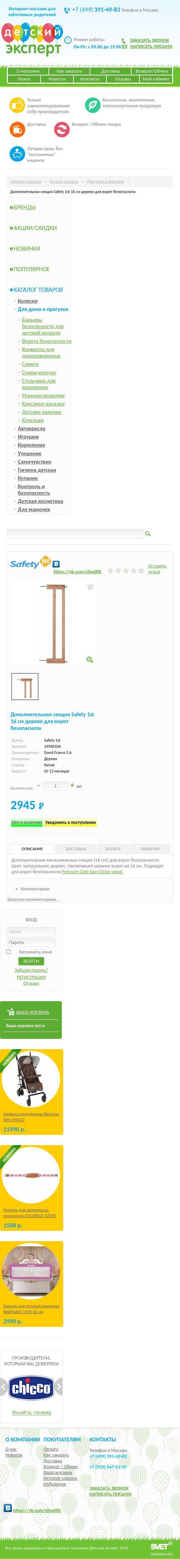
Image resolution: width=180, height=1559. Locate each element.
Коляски (27, 301)
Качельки (33, 420)
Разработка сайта (161, 1553)
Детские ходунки (41, 412)
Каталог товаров (64, 181)
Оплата (51, 1449)
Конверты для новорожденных (41, 352)
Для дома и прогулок (105, 181)
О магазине (28, 71)
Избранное (55, 1484)
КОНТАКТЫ (102, 1439)
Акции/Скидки (35, 228)
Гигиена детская (37, 470)
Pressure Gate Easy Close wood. (92, 872)
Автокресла (31, 428)
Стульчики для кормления (39, 384)
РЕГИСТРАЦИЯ (31, 977)
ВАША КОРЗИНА (32, 1012)
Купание (28, 478)
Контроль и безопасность (34, 489)
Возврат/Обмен (152, 71)
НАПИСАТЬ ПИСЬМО (110, 1494)
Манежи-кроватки (43, 395)
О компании (22, 1439)
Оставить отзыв (157, 569)
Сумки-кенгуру (39, 372)
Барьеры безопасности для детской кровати (43, 326)
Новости (56, 79)
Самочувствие (35, 461)
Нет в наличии (27, 822)
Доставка (110, 71)
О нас (11, 1449)
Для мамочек (34, 509)
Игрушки (28, 436)
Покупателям (62, 1439)
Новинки (27, 248)
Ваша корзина (58, 1472)
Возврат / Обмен (61, 1467)
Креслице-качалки (43, 403)
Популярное (32, 269)
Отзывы (123, 79)
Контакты (90, 79)
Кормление (31, 445)
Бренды (25, 207)
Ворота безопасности (46, 341)
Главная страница (25, 181)
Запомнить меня (35, 952)
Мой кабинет (156, 79)
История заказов (60, 1478)
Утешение (30, 453)
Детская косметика (40, 501)
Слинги (30, 364)
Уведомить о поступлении (70, 822)
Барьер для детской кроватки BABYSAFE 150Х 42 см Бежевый (31, 1311)
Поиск (24, 79)
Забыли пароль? (31, 970)
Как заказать (69, 71)
